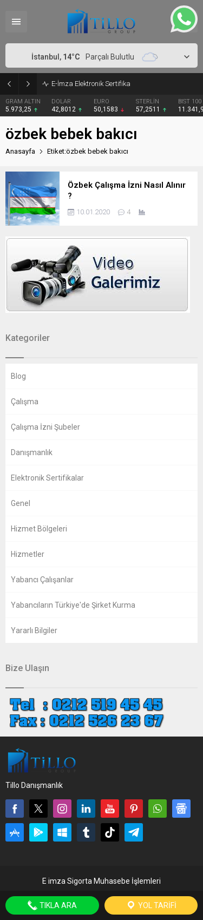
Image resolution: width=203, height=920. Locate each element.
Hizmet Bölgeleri (39, 528)
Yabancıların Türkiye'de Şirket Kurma (73, 605)
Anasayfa (20, 151)
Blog (18, 376)
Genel (20, 503)
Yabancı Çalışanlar (42, 579)
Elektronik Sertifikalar (47, 478)
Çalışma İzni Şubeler (45, 427)
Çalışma (24, 401)
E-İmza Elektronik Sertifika (90, 84)
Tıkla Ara (52, 905)
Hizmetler (27, 554)
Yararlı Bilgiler (34, 630)
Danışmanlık (32, 452)
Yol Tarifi (151, 905)
